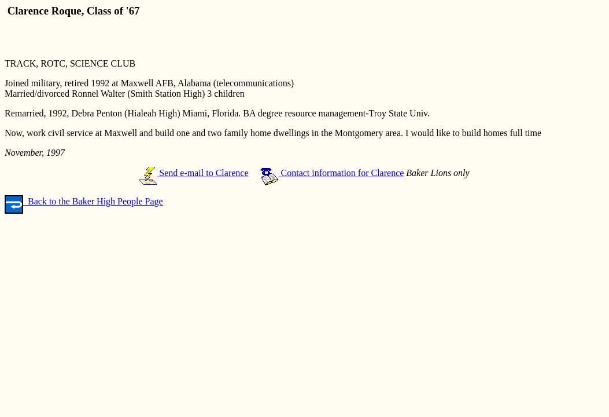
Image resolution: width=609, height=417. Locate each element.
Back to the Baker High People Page (84, 201)
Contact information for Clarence (332, 173)
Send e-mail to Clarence (193, 173)
